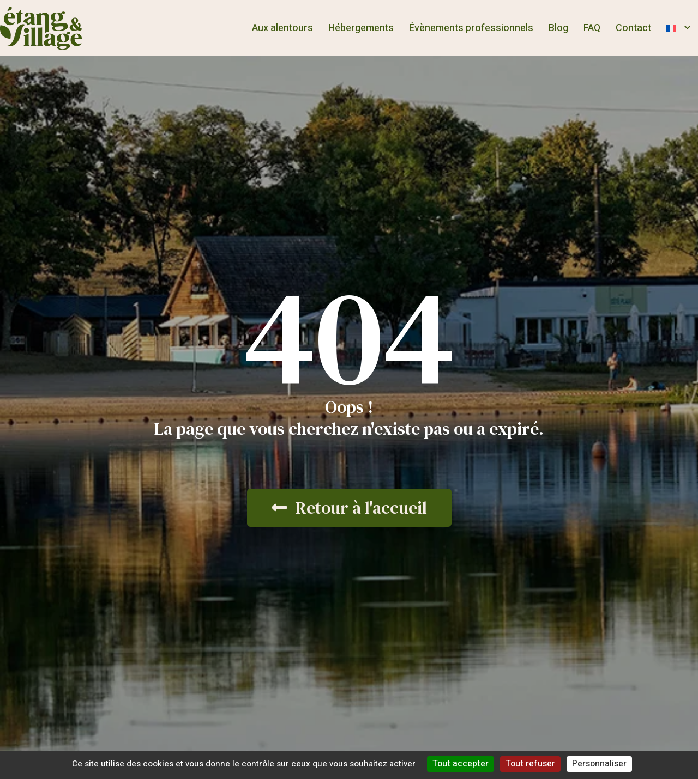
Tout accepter (460, 763)
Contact (633, 28)
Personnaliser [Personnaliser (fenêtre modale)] (599, 763)
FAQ (591, 28)
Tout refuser (530, 763)
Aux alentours (282, 28)
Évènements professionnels (471, 28)
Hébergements (361, 28)
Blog (558, 28)
